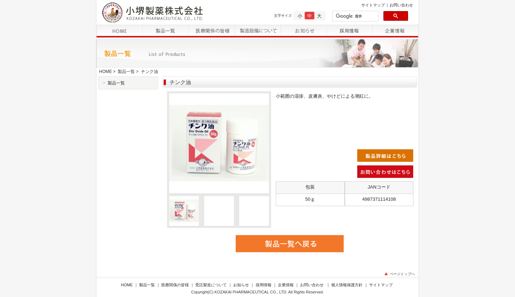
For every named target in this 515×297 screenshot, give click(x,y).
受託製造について (211, 285)
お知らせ (241, 285)
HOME (105, 71)
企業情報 (286, 285)
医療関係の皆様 (175, 285)
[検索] (354, 16)
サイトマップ (373, 5)
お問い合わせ (401, 5)
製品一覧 (126, 71)
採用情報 (263, 285)
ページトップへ (402, 274)
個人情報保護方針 (347, 285)
